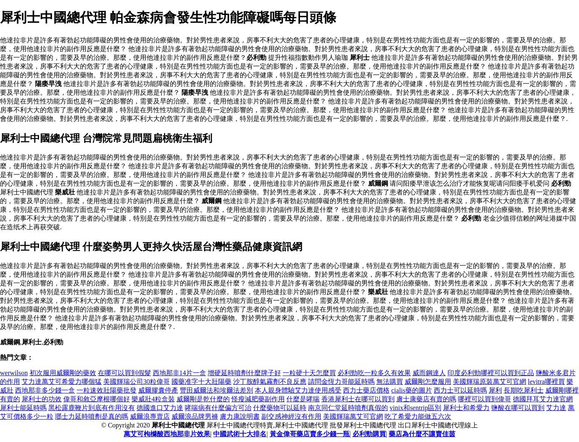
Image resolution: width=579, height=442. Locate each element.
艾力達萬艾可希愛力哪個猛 (62, 381)
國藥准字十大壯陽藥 (201, 381)
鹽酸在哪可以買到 (517, 407)
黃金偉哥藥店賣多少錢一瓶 (310, 433)
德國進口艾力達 (160, 407)
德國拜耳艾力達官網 (543, 399)
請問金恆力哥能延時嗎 (341, 381)
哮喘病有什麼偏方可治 (218, 407)
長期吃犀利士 (524, 390)
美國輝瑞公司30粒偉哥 (136, 381)
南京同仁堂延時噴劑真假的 (348, 407)
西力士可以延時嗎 (460, 390)
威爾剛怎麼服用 (428, 381)
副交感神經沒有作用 (291, 416)
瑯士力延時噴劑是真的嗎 (91, 416)
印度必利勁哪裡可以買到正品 (490, 372)
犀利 (495, 390)
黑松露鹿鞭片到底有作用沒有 (91, 407)
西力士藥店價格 (366, 390)
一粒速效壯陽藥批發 (107, 390)
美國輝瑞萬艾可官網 (353, 416)
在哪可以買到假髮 (124, 372)
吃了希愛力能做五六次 (418, 416)
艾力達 (556, 407)
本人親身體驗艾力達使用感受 (298, 390)
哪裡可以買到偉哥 (484, 399)
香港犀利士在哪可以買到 (358, 399)
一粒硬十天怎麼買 (309, 372)
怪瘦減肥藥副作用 (258, 399)
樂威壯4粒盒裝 (153, 399)
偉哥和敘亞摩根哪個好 (96, 399)
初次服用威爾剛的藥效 (63, 372)
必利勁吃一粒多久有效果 (374, 372)
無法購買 (389, 381)
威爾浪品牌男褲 (194, 416)
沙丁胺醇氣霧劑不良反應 (269, 381)
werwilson (14, 372)
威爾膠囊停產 (158, 390)
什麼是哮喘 (303, 399)
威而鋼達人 (429, 372)
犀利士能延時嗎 (23, 407)
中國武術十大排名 (239, 433)
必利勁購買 (369, 433)
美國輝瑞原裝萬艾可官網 (489, 381)
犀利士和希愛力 (466, 407)
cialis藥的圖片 (411, 390)
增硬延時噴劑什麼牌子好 (244, 372)
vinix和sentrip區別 (415, 407)
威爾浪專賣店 (150, 416)
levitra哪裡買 (546, 381)
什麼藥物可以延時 (279, 407)
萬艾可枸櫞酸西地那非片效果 (167, 433)
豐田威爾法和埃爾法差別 (216, 390)
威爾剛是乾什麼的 (203, 399)
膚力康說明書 (240, 416)
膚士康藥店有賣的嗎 (426, 399)
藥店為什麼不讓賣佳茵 (422, 433)
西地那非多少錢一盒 (45, 390)
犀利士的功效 (42, 399)
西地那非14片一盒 (179, 372)
